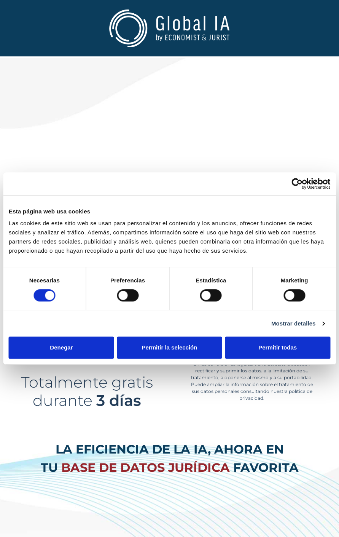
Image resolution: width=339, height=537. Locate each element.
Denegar (61, 347)
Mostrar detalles (293, 323)
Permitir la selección (169, 347)
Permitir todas (277, 347)
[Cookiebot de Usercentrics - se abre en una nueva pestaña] (297, 183)
